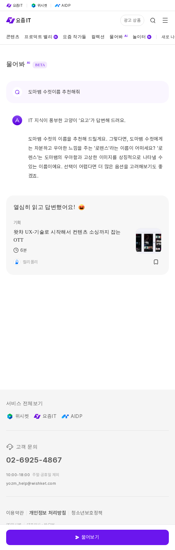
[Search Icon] (153, 20)
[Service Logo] (18, 20)
